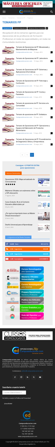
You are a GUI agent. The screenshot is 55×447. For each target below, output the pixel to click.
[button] (4, 12)
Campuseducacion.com (24, 52)
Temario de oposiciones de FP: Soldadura (31, 114)
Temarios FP (21, 18)
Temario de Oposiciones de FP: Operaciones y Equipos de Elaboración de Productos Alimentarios (33, 128)
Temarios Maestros (20, 28)
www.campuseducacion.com (27, 436)
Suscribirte (43, 259)
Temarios (11, 18)
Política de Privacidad (23, 398)
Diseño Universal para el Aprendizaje (18, 225)
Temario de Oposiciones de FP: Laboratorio (32, 58)
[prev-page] (22, 155)
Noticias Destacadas (13, 173)
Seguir (45, 249)
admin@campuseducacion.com (32, 371)
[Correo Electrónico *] (14, 393)
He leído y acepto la (16, 398)
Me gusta (44, 244)
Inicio (4, 18)
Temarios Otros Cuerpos (36, 28)
